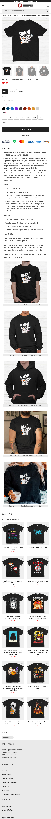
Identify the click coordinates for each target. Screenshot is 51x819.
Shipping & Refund (9, 514)
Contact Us (6, 786)
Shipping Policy (7, 806)
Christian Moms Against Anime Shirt (38, 582)
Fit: (5, 87)
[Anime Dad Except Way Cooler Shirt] (38, 672)
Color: (7, 105)
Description (6, 148)
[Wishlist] (44, 5)
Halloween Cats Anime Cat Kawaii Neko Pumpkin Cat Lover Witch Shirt (13, 688)
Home (4, 15)
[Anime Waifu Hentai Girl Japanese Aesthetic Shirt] (13, 603)
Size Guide (5, 790)
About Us (5, 771)
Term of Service (7, 779)
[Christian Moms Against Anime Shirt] (38, 567)
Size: (4, 113)
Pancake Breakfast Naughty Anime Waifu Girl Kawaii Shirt (38, 617)
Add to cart (25, 130)
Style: (4, 96)
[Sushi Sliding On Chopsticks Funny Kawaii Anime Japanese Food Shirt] (13, 567)
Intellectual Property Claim (11, 794)
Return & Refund (7, 810)
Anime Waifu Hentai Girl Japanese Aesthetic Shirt (13, 617)
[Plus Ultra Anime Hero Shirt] (38, 533)
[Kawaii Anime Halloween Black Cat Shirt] (38, 708)
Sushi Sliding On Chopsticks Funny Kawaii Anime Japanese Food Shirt (13, 583)
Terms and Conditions (9, 782)
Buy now (25, 135)
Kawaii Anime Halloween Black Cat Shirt (38, 723)
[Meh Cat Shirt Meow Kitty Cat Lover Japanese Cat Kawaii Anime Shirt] (13, 637)
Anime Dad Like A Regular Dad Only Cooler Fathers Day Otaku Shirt (38, 652)
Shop (9, 15)
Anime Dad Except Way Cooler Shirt (38, 687)
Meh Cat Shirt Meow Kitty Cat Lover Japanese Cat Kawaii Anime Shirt (13, 652)
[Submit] (47, 11)
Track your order (7, 814)
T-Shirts (15, 15)
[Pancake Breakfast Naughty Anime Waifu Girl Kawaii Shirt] (38, 603)
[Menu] (3, 5)
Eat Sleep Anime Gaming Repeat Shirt (13, 548)
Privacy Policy (6, 775)
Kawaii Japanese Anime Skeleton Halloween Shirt (13, 723)
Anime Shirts (8, 737)
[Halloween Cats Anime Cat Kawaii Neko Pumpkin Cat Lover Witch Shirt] (13, 672)
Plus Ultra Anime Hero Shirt (38, 547)
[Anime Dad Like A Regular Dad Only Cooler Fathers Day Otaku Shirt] (38, 637)
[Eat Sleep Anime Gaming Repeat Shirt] (13, 533)
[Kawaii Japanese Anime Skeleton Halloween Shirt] (13, 708)
